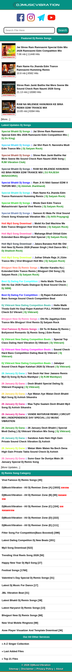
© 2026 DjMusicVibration (36, 665)
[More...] (5, 119)
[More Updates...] (10, 467)
